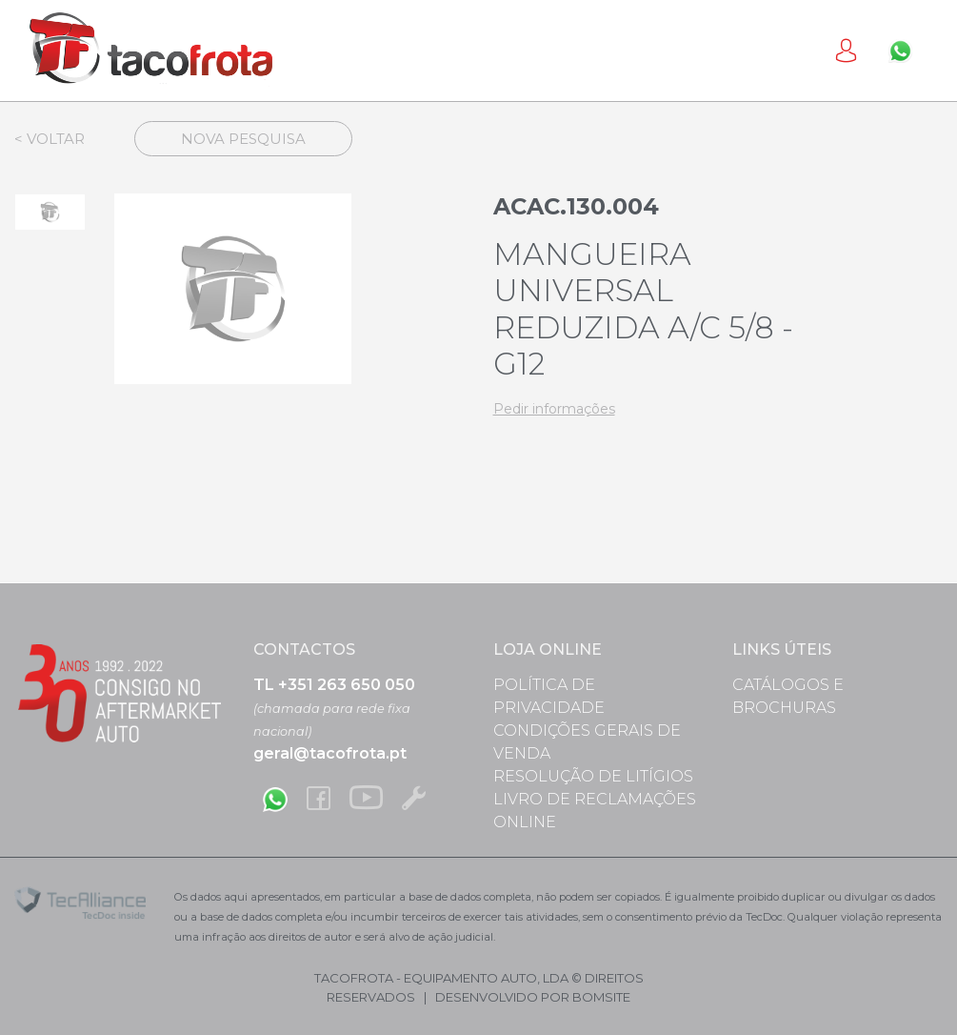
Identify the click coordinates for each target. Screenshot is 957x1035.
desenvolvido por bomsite (532, 997)
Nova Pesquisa (243, 139)
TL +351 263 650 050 (334, 685)
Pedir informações (554, 408)
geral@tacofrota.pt (330, 753)
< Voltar (49, 139)
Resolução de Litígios (593, 776)
